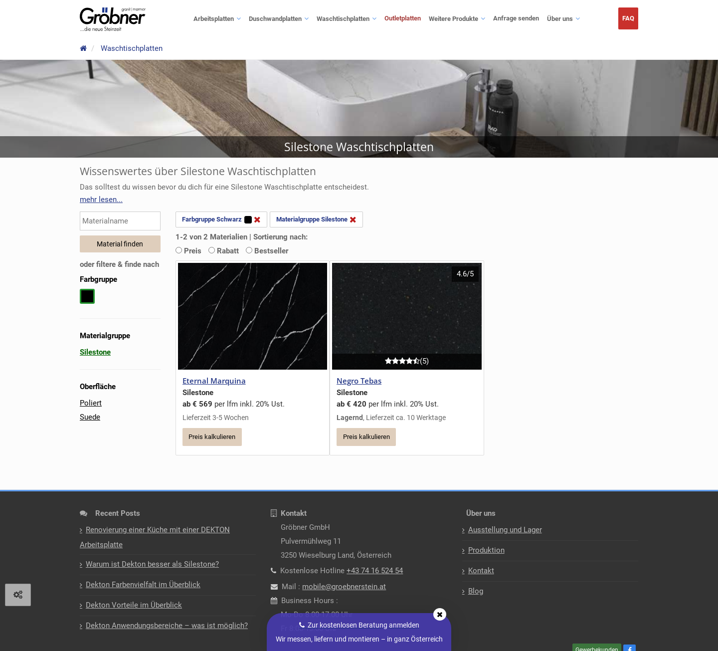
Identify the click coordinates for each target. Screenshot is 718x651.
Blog (475, 593)
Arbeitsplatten (213, 18)
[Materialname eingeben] (120, 221)
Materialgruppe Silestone (316, 219)
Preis (188, 250)
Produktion (486, 552)
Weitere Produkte (453, 18)
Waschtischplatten (343, 18)
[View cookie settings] (18, 595)
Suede (90, 417)
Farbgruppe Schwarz (221, 219)
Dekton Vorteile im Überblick (134, 607)
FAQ (628, 18)
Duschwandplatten (275, 18)
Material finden (120, 244)
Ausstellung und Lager (505, 532)
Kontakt (481, 573)
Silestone (95, 352)
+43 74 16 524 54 (375, 573)
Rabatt (223, 250)
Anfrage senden (516, 18)
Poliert (91, 403)
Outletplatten (402, 18)
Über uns (560, 18)
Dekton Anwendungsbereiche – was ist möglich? (167, 628)
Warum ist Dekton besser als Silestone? (152, 566)
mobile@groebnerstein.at (344, 589)
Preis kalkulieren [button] (211, 437)
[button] (101, 199)
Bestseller (267, 250)
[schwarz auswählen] (87, 301)
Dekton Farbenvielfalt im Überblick (143, 587)
